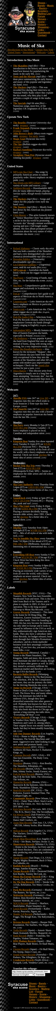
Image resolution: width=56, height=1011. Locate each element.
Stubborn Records (21, 188)
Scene (41, 22)
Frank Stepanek (21, 128)
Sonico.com (18, 309)
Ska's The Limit (21, 506)
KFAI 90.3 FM (33, 468)
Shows (41, 3)
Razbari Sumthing (22, 149)
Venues (42, 19)
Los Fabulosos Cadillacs (24, 264)
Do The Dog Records (23, 882)
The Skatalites (20, 65)
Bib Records (19, 768)
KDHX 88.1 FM (29, 509)
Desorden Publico (21, 259)
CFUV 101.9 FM (21, 500)
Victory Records (21, 717)
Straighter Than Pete (23, 155)
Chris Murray (19, 215)
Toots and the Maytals (24, 76)
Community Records (23, 798)
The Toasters (19, 207)
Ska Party (18, 425)
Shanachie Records (22, 782)
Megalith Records (22, 593)
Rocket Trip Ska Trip (24, 465)
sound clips (43, 365)
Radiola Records (21, 866)
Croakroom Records (23, 960)
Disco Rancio (19, 370)
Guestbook (44, 32)
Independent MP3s (22, 330)
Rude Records (20, 935)
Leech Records (20, 908)
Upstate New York (44, 49)
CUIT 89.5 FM (20, 428)
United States (14, 52)
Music (50, 5)
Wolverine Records (23, 895)
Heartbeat (17, 763)
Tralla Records (20, 930)
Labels (51, 52)
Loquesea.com (20, 301)
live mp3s (33, 136)
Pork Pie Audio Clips (23, 317)
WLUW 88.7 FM (29, 557)
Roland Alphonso (21, 248)
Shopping (43, 27)
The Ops (17, 144)
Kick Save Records (22, 809)
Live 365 (44, 398)
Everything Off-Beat (23, 554)
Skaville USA (20, 398)
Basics (43, 8)
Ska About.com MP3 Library (27, 183)
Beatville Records (21, 790)
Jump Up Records (22, 687)
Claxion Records (21, 949)
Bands (41, 5)
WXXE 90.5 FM (24, 568)
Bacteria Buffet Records (25, 674)
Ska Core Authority (23, 484)
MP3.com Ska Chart (23, 172)
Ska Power (18, 278)
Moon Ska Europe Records (27, 876)
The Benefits (19, 122)
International (29, 52)
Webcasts (41, 52)
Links (41, 30)
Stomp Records (21, 652)
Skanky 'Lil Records (23, 914)
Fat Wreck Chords (21, 814)
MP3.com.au (19, 270)
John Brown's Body (23, 133)
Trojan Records (21, 871)
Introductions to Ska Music (20, 49)
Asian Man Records (22, 822)
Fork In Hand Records (23, 774)
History (42, 24)
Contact (42, 35)
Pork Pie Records (22, 890)
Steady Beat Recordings (24, 839)
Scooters (43, 11)
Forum (41, 16)
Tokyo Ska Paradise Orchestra (27, 349)
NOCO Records (20, 903)
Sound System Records (24, 954)
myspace (24, 125)
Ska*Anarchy (20, 409)
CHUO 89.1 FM (36, 487)
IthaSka (17, 527)
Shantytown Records (23, 844)
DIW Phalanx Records (24, 941)
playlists (43, 455)
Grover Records (21, 612)
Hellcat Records (21, 830)
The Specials (19, 103)
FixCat (16, 293)
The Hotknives (20, 338)
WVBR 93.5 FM (38, 530)
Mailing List (44, 13)
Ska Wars (17, 285)
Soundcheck (19, 498)
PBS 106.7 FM (20, 544)
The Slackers (19, 87)
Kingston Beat (20, 441)
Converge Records (22, 755)
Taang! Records (20, 857)
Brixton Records (21, 922)
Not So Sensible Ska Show (26, 538)
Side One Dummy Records (26, 733)
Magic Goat (19, 139)
